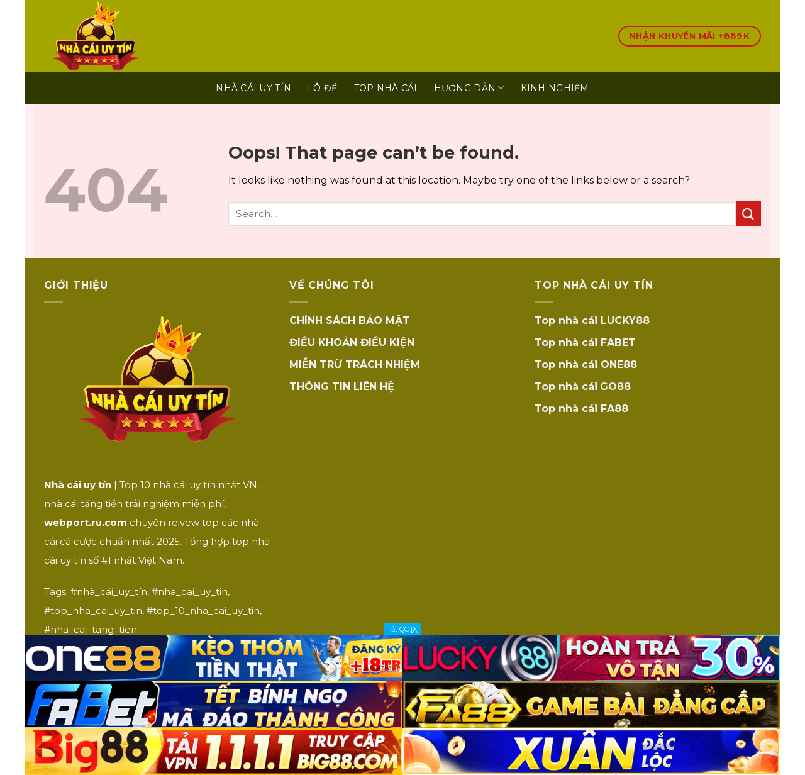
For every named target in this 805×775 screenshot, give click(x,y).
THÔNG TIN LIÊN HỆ (341, 387)
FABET (618, 342)
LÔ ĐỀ (322, 88)
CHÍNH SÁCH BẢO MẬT (349, 320)
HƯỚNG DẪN (469, 88)
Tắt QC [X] (403, 629)
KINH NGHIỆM (555, 88)
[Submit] (748, 213)
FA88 (614, 409)
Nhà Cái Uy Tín (253, 88)
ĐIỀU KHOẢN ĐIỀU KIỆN (351, 342)
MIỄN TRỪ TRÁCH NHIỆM (354, 365)
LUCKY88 (625, 320)
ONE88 (619, 365)
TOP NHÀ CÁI (386, 88)
